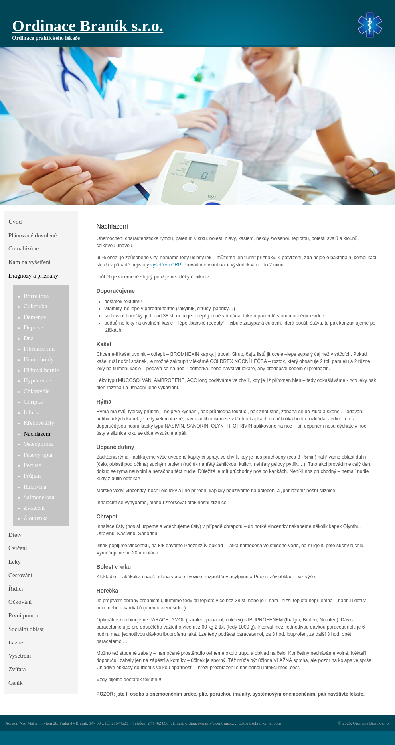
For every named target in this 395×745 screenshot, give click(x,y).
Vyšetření (19, 655)
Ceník (15, 683)
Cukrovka (35, 306)
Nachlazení (37, 433)
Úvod (15, 222)
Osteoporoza (39, 444)
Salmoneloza (39, 497)
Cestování (20, 575)
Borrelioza (36, 296)
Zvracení (34, 508)
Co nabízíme (23, 248)
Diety (15, 535)
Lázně (15, 642)
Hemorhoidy (39, 359)
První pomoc (23, 615)
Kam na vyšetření (29, 262)
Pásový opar (38, 454)
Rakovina (35, 486)
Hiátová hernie (41, 370)
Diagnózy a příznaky (33, 275)
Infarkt (32, 412)
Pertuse (32, 465)
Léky (14, 561)
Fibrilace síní (39, 348)
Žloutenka (36, 518)
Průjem (32, 476)
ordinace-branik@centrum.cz (209, 723)
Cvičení (17, 548)
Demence (35, 317)
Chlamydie (37, 391)
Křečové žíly (39, 423)
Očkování (20, 602)
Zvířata (17, 669)
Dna (29, 338)
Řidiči (15, 588)
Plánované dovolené (32, 235)
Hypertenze (37, 380)
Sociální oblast (26, 629)
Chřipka (33, 401)
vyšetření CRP (165, 265)
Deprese (33, 327)
